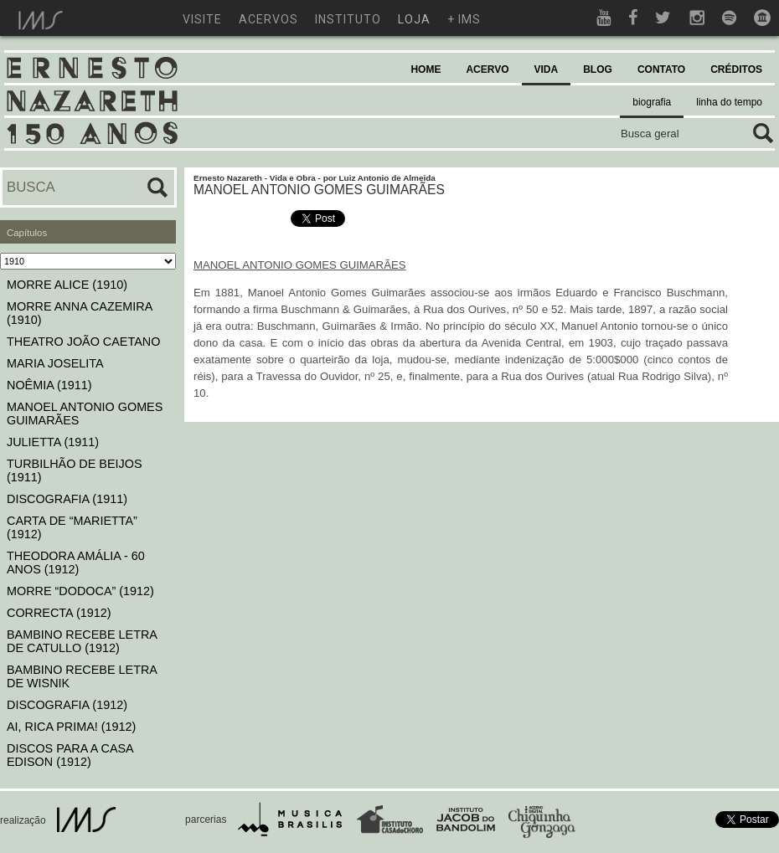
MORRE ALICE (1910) (67, 284)
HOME (425, 69)
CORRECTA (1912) (59, 612)
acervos (268, 19)
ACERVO (487, 69)
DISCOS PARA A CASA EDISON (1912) (70, 755)
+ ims (464, 19)
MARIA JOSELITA (55, 363)
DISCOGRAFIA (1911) (67, 499)
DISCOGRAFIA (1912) (67, 705)
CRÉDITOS (736, 69)
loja (414, 19)
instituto (348, 19)
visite (202, 19)
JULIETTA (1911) (53, 442)
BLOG (597, 69)
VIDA (546, 69)
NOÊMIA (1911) (49, 385)
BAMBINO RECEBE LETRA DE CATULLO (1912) (82, 641)
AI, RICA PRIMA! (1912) (71, 726)
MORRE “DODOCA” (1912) (80, 591)
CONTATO (661, 69)
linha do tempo (729, 102)
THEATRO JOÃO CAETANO (83, 341)
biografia (651, 102)
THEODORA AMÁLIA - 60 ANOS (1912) (76, 562)
